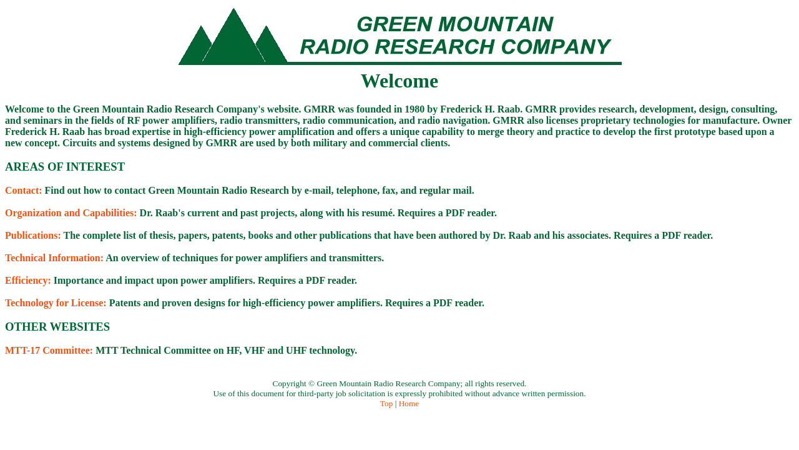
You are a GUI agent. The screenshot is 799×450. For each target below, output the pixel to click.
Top (386, 403)
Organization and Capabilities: (71, 213)
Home (409, 403)
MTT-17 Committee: (49, 350)
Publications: (33, 235)
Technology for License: (56, 303)
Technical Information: (54, 257)
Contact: (23, 190)
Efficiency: (28, 280)
